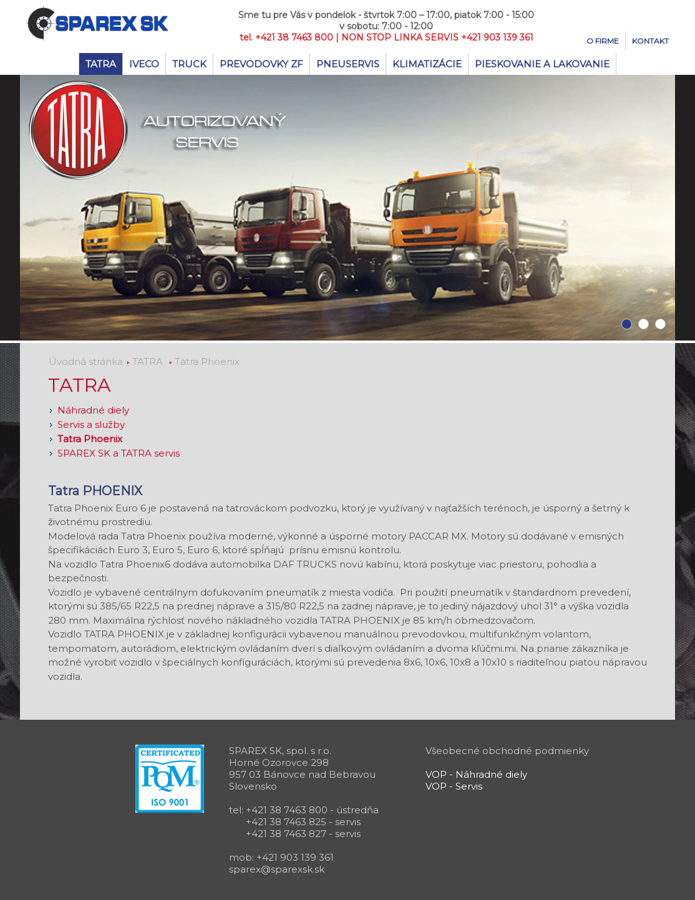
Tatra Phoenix (207, 361)
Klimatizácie (427, 64)
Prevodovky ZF (261, 64)
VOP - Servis (453, 786)
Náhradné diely (93, 410)
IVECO (144, 64)
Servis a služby (91, 424)
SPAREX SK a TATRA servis (118, 453)
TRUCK (189, 64)
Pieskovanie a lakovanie (542, 64)
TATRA (100, 64)
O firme (602, 41)
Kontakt (650, 41)
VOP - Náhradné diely (476, 774)
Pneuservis (347, 64)
